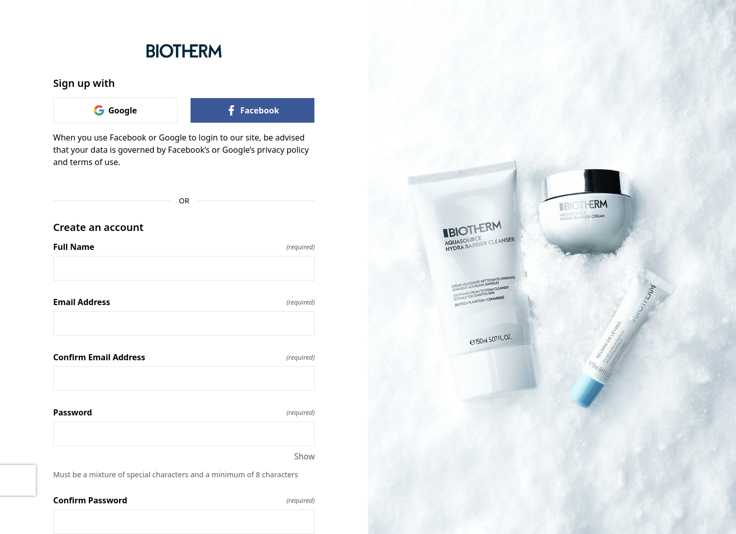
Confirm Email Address (184, 357)
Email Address (184, 302)
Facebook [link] (252, 110)
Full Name (184, 247)
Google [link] (115, 110)
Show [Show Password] (304, 456)
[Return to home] (184, 51)
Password (184, 412)
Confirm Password (184, 500)
